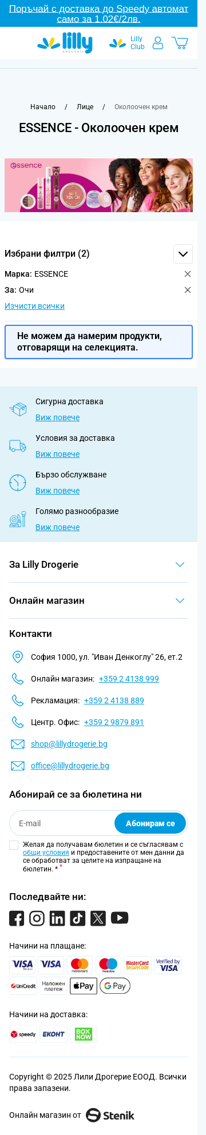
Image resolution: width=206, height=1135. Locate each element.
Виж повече (57, 417)
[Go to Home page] (65, 42)
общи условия (46, 853)
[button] (99, 254)
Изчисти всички (35, 305)
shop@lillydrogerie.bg (69, 743)
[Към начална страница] (43, 106)
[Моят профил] (158, 42)
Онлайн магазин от (71, 1115)
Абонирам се (150, 823)
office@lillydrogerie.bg (70, 765)
